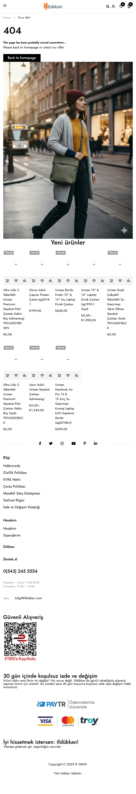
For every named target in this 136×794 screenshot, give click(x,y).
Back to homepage (22, 57)
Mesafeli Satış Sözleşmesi (21, 493)
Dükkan (9, 546)
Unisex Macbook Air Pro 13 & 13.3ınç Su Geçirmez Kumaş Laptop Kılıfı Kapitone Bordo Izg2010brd (64, 403)
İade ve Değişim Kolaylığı (21, 507)
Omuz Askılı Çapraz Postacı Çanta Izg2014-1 (39, 297)
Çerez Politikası (14, 486)
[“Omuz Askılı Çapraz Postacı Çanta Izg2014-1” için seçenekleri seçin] (33, 280)
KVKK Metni (12, 479)
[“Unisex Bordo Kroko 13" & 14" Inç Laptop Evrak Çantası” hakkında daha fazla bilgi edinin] (59, 280)
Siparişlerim (12, 535)
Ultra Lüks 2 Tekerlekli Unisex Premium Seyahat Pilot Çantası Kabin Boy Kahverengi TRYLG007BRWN (13, 309)
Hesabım (9, 528)
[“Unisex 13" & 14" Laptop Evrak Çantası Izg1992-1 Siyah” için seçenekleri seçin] (85, 280)
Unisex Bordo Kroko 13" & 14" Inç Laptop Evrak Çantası (65, 297)
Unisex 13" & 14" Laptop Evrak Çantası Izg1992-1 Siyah (90, 299)
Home (6, 18)
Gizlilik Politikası (15, 472)
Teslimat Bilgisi (13, 500)
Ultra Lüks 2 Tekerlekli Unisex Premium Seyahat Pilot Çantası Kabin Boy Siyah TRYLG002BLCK (13, 403)
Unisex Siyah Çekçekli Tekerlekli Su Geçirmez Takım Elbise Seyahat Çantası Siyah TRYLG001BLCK (117, 309)
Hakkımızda (11, 465)
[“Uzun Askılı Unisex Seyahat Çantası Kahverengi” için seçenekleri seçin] (33, 375)
